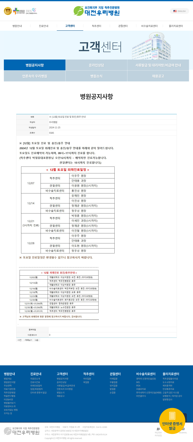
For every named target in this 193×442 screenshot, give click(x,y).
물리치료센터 (176, 26)
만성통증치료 (168, 388)
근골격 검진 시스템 (171, 392)
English (182, 11)
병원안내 (17, 26)
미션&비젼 (8, 399)
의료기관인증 (9, 388)
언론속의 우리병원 (34, 75)
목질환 (86, 382)
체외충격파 (167, 385)
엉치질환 (113, 385)
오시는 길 (8, 413)
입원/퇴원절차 (36, 388)
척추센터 (96, 26)
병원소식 (96, 75)
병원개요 (8, 378)
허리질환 (87, 378)
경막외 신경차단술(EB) (146, 378)
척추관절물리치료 (170, 378)
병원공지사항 (35, 64)
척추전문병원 (9, 392)
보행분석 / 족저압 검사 (172, 395)
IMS (138, 382)
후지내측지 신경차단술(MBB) (149, 392)
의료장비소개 (9, 406)
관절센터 (123, 26)
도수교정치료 (168, 382)
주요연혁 (8, 385)
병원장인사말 (9, 382)
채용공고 (158, 75)
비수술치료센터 (149, 26)
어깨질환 (113, 378)
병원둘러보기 (9, 402)
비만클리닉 (141, 395)
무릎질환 (113, 382)
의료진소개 (35, 378)
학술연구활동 (9, 395)
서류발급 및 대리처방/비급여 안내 (158, 64)
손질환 (112, 392)
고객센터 (70, 26)
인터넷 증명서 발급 (172, 421)
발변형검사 (167, 399)
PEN (138, 385)
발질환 (112, 388)
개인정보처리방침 (158, 432)
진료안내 (43, 26)
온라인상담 (96, 64)
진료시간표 (35, 382)
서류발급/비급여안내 (66, 385)
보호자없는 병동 (11, 409)
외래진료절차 (36, 385)
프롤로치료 (141, 388)
